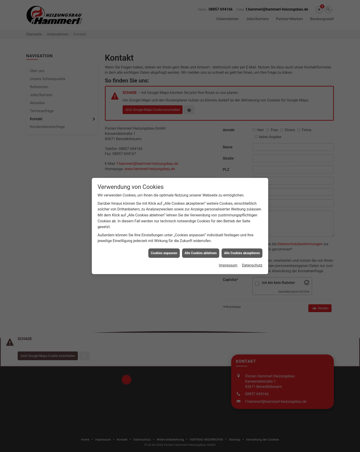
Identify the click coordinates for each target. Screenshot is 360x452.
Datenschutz (252, 257)
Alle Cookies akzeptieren (242, 245)
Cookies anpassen (164, 245)
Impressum (228, 257)
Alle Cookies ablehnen (201, 245)
